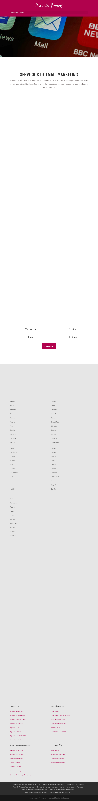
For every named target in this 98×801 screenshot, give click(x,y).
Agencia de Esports (16, 724)
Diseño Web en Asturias (75, 785)
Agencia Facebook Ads (17, 715)
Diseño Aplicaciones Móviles (60, 715)
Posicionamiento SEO (17, 750)
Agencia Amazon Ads (17, 732)
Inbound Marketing (16, 755)
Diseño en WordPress (58, 724)
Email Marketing (15, 771)
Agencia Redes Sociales (18, 719)
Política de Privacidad (58, 755)
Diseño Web (55, 711)
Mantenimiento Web (58, 719)
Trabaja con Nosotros (58, 763)
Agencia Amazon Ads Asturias (23, 787)
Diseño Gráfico (15, 763)
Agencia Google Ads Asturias (60, 792)
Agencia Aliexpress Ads (18, 736)
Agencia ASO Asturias (75, 787)
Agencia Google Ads (17, 711)
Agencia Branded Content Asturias (62, 790)
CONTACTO (49, 346)
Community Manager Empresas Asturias (51, 787)
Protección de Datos (16, 759)
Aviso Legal (55, 750)
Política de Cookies (57, 759)
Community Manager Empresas (20, 775)
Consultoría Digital (16, 740)
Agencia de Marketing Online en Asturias (26, 785)
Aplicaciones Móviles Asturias (53, 785)
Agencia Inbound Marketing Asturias (34, 790)
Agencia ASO (14, 728)
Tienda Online (55, 728)
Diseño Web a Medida (58, 732)
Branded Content (15, 767)
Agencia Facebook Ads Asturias (36, 792)
